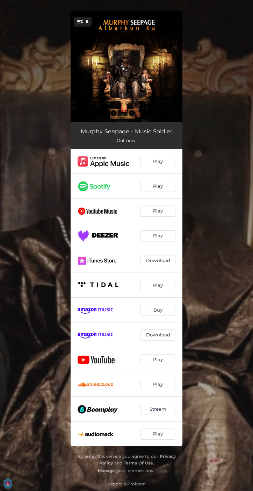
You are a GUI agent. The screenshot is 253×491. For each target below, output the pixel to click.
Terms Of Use (138, 463)
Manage (106, 470)
